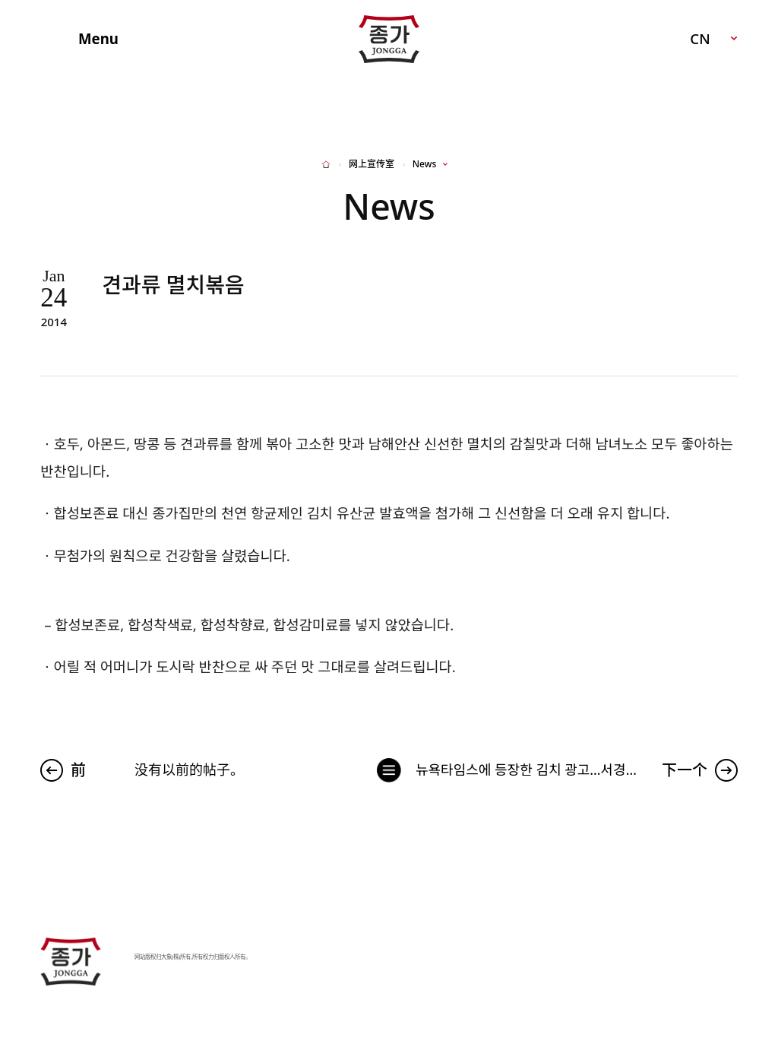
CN (700, 38)
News (424, 164)
